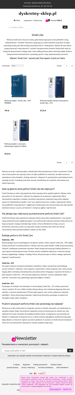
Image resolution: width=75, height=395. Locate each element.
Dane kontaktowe (62, 367)
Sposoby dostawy (12, 367)
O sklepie (16, 364)
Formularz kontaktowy (45, 367)
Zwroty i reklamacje (28, 367)
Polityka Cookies (56, 364)
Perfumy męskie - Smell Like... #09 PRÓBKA (17, 101)
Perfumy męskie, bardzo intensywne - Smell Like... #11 (54, 101)
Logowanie (28, 20)
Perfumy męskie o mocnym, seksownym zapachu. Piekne (15, 145)
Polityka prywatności (40, 364)
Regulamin (26, 364)
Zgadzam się (67, 389)
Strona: (59, 66)
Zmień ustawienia (55, 389)
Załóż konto (37, 20)
